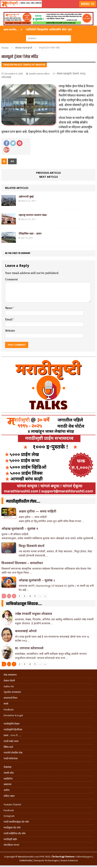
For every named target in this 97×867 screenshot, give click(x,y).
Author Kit (9, 686)
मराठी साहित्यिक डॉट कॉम (15, 833)
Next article (48, 176)
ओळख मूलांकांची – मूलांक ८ (37, 580)
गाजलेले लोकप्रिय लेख (13, 752)
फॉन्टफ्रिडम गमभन (11, 845)
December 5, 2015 (13, 74)
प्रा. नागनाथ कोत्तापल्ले (29, 648)
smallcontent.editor (39, 74)
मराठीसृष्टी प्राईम (10, 839)
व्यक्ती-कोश (9, 772)
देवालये (76, 74)
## (12, 161)
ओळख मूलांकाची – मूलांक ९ (19, 528)
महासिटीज (8, 778)
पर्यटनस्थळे (6, 77)
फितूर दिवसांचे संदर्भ (31, 546)
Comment (11, 279)
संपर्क (6, 703)
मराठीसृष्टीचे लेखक (12, 723)
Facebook (9, 810)
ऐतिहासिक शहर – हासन (30, 233)
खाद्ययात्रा (7, 784)
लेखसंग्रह (7, 767)
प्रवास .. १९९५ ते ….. (12, 735)
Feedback (9, 709)
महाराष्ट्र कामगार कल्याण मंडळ (33, 215)
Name (9, 308)
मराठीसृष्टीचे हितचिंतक (13, 729)
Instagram (9, 816)
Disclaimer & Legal (13, 715)
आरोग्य (7, 790)
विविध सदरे (8, 747)
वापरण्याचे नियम (10, 698)
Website (10, 330)
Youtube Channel (12, 804)
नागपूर (82, 74)
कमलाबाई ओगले (26, 631)
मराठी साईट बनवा (11, 741)
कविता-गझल (9, 796)
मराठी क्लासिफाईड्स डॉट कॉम (16, 821)
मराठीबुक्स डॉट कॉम (12, 827)
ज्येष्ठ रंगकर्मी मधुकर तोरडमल (34, 613)
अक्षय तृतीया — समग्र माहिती (37, 511)
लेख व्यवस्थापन (10, 674)
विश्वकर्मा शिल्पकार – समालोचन (22, 563)
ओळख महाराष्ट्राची (63, 74)
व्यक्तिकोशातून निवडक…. (24, 604)
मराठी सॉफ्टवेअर (11, 758)
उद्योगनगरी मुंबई (26, 196)
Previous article (48, 172)
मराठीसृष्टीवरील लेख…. (23, 501)
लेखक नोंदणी (9, 680)
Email (9, 319)
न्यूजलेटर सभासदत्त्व (12, 692)
